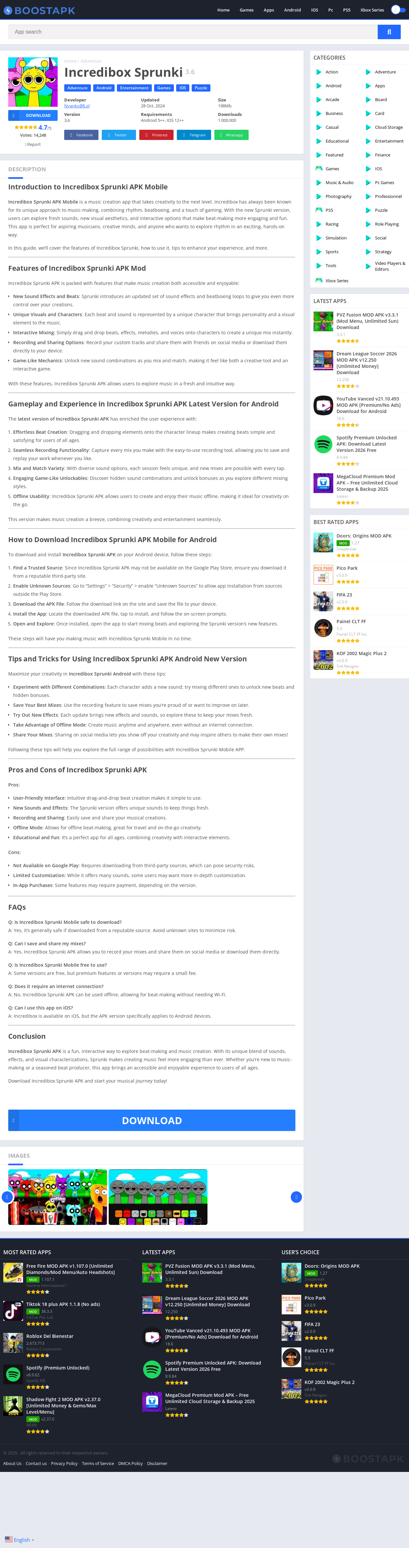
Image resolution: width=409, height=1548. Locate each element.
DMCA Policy (130, 1512)
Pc (330, 10)
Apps (269, 10)
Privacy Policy (64, 1512)
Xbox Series (372, 10)
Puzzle (201, 88)
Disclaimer (157, 1512)
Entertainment (134, 88)
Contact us (36, 1512)
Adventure (91, 61)
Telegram (193, 135)
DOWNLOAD (95, 1120)
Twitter (116, 135)
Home (223, 10)
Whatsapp (230, 135)
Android (292, 10)
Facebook (80, 135)
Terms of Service (98, 1512)
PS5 (346, 10)
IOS (314, 10)
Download (29, 115)
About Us (12, 1512)
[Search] (204, 32)
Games (247, 10)
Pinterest (155, 135)
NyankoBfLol (77, 106)
